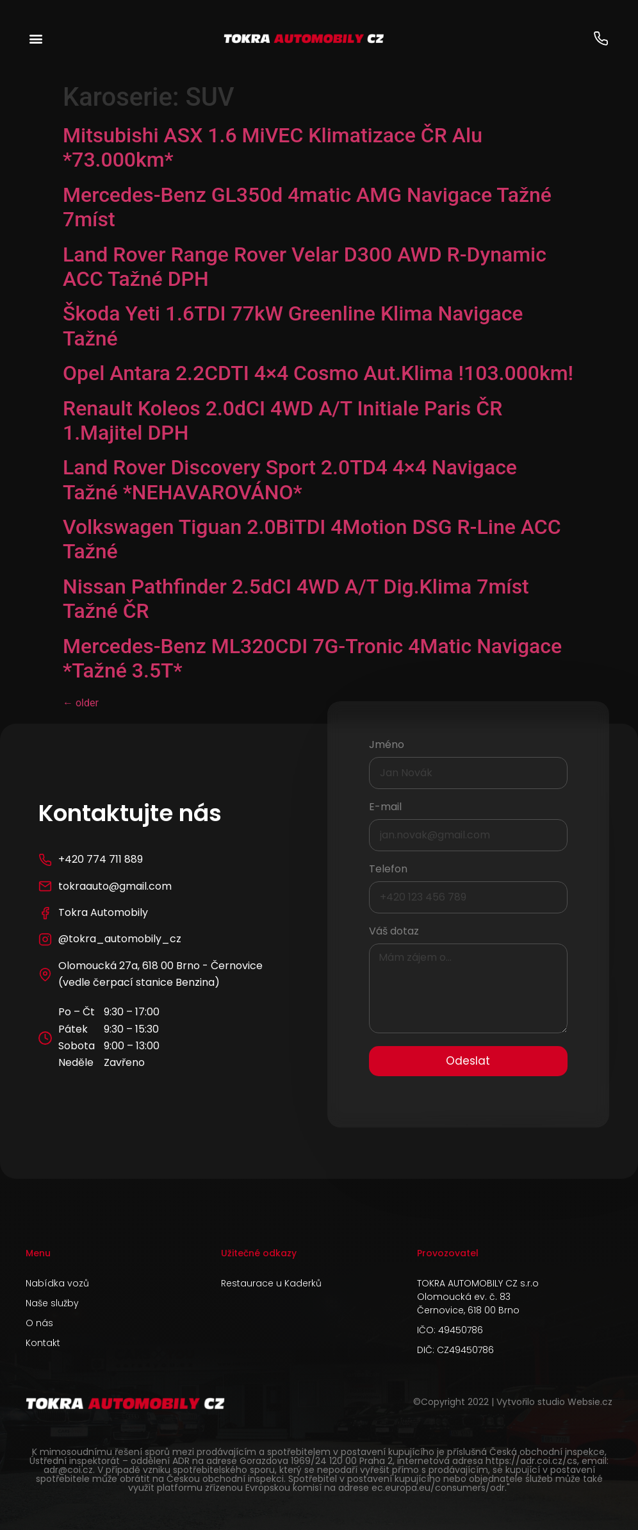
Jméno (386, 746)
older (81, 703)
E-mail (385, 808)
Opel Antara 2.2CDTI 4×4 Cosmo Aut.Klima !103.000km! (318, 373)
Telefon (388, 870)
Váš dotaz (394, 932)
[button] (36, 38)
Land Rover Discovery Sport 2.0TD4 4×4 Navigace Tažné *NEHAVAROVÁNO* (290, 479)
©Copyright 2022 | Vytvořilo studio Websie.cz (512, 1401)
